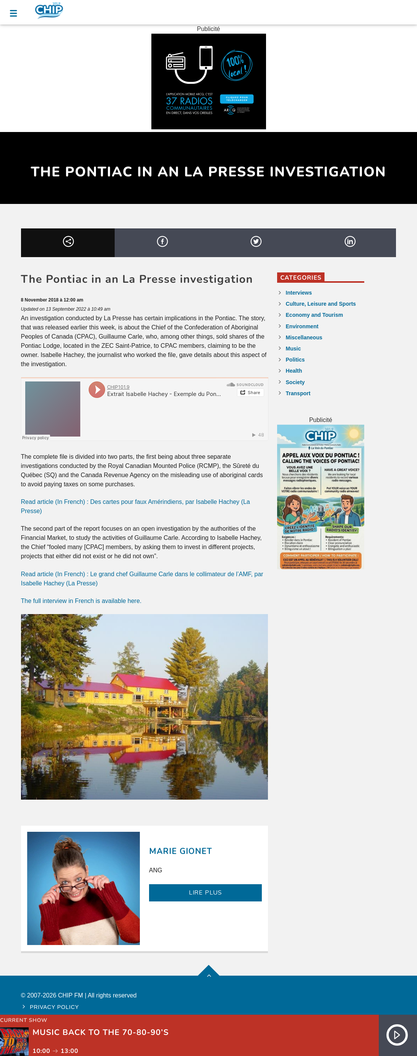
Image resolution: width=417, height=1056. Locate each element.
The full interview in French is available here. (81, 601)
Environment (302, 326)
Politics (295, 360)
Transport (298, 393)
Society (295, 382)
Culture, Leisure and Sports (321, 304)
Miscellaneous (304, 337)
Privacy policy (54, 1007)
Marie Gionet (180, 851)
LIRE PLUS (205, 892)
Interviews (299, 293)
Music (293, 348)
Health (294, 371)
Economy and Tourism (314, 315)
